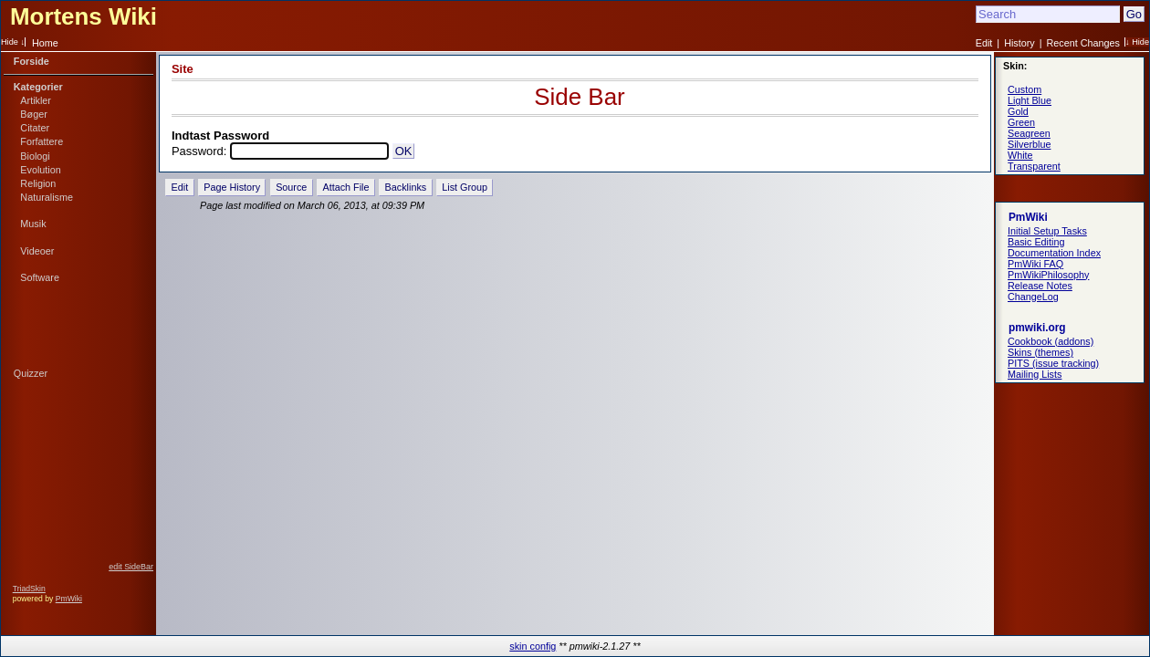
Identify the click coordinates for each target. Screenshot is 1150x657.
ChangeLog (1033, 296)
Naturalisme (46, 197)
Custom (1024, 89)
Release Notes (1040, 285)
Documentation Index (1054, 252)
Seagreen (1029, 133)
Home (45, 42)
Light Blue (1029, 100)
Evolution (40, 169)
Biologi (34, 156)
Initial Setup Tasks (1047, 230)
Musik (33, 223)
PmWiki (69, 598)
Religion (38, 183)
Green (1021, 122)
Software (39, 277)
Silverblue (1029, 144)
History (1019, 42)
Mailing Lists (1034, 374)
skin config (532, 646)
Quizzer (30, 373)
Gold (1018, 111)
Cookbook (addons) (1050, 341)
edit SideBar (131, 566)
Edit (984, 42)
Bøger (33, 114)
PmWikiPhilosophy (1048, 274)
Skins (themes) (1040, 352)
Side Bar (579, 97)
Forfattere (41, 141)
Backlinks (406, 187)
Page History (232, 187)
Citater (34, 127)
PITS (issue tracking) (1053, 363)
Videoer (37, 250)
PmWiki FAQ (1035, 263)
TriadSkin (29, 588)
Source (291, 187)
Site (182, 69)
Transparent (1034, 166)
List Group (464, 187)
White (1020, 155)
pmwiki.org (1037, 327)
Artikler (35, 100)
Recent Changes (1083, 42)
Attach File (345, 187)
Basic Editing (1036, 241)
